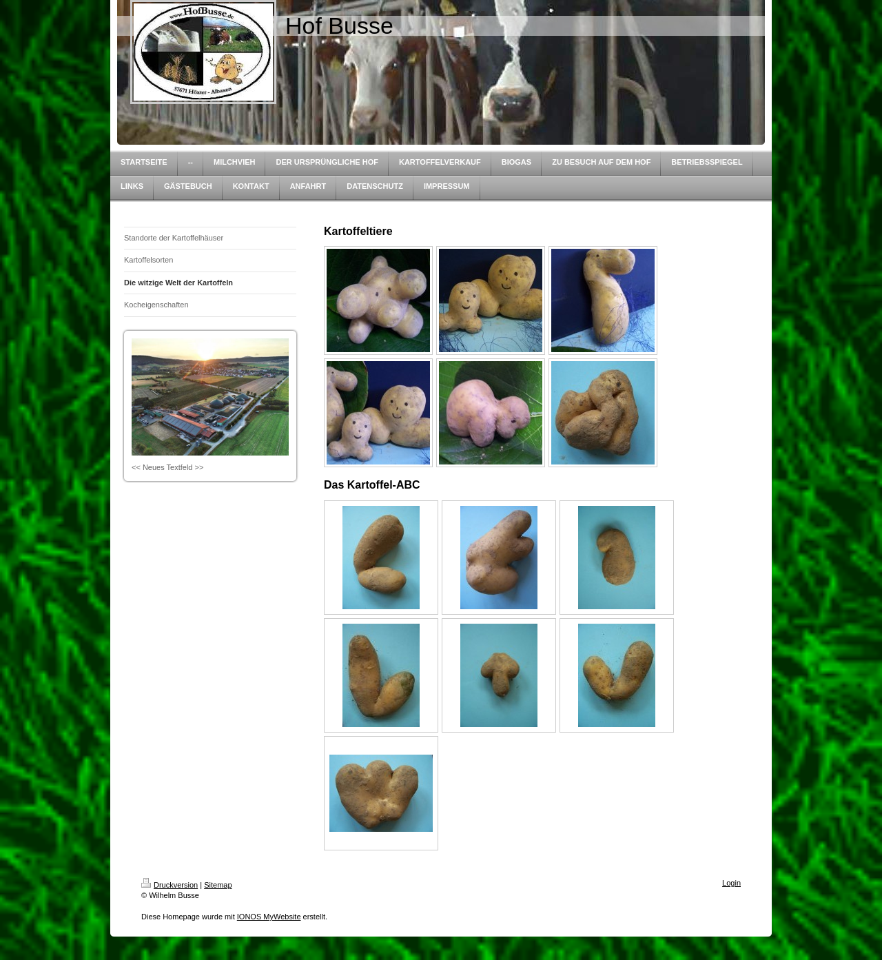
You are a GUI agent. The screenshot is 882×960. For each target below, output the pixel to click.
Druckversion (169, 885)
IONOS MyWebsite (269, 916)
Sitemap (218, 885)
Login (731, 883)
